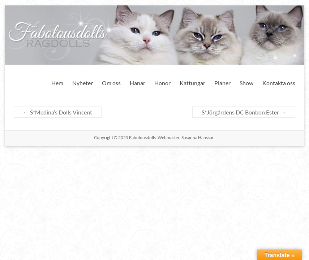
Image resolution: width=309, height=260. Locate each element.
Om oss (111, 82)
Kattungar (192, 82)
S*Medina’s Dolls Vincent (57, 112)
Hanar (137, 82)
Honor (162, 82)
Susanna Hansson (198, 137)
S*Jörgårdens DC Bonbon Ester (244, 112)
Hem (57, 82)
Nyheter (82, 82)
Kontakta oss (278, 82)
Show (246, 82)
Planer (222, 82)
